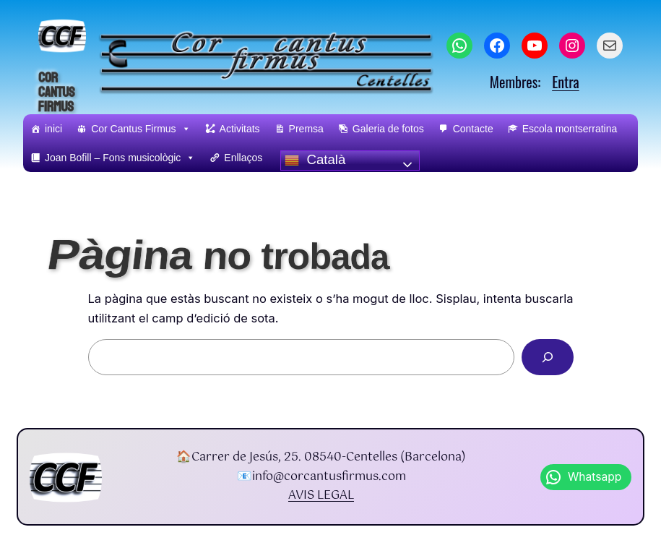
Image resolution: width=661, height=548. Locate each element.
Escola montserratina (570, 128)
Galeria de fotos (388, 128)
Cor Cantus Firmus (56, 93)
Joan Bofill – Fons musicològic (120, 157)
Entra (565, 82)
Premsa (306, 128)
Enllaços (243, 157)
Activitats (240, 128)
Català (315, 159)
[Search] (548, 357)
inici (53, 128)
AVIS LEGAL (321, 495)
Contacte (473, 128)
